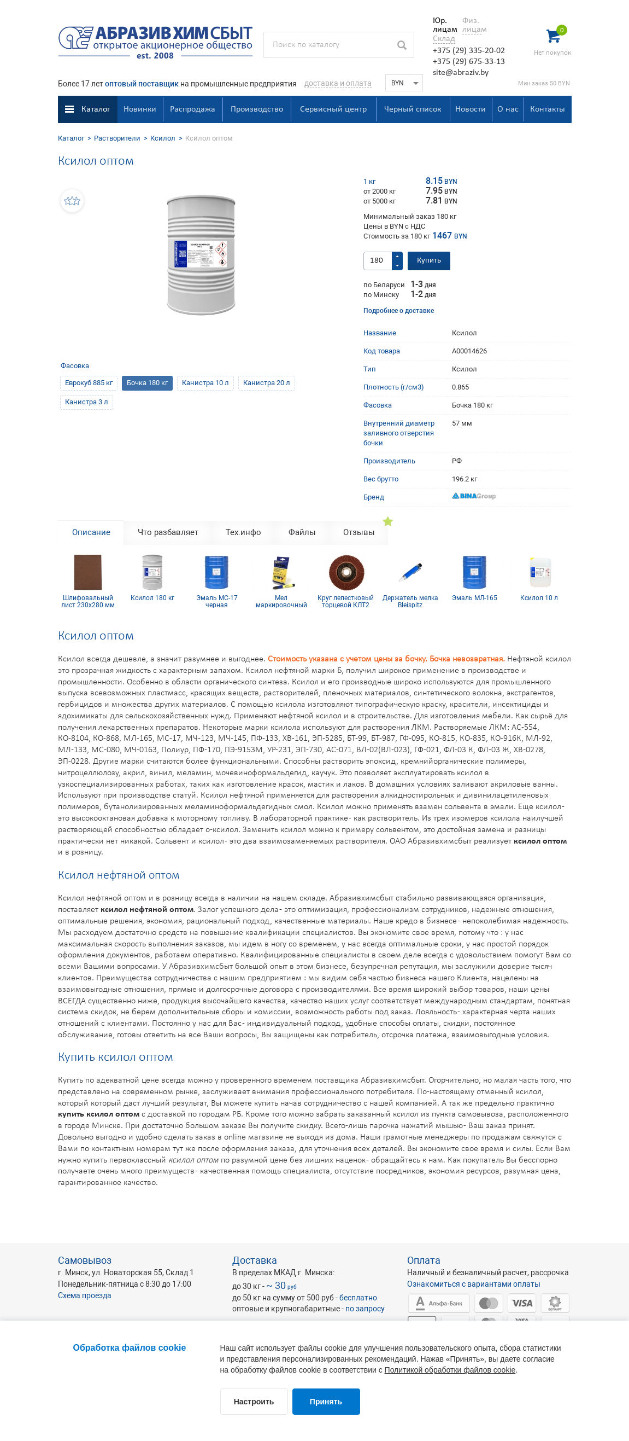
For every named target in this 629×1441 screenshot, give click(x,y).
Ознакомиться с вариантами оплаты (473, 1284)
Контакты (547, 109)
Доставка (254, 1260)
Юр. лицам (442, 25)
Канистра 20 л (266, 383)
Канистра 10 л (205, 383)
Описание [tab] (91, 532)
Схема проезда (84, 1295)
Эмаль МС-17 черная (217, 601)
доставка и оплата (338, 83)
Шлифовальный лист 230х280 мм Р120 (88, 601)
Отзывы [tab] (359, 532)
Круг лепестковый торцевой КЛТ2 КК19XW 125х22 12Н (346, 601)
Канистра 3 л (86, 402)
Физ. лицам (471, 25)
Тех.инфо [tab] (243, 532)
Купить (429, 261)
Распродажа (192, 109)
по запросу (365, 1308)
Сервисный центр (333, 109)
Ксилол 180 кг (152, 598)
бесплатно (358, 1297)
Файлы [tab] (302, 532)
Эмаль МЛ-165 (474, 598)
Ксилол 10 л (539, 598)
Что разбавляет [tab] (168, 532)
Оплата (423, 1260)
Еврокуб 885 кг (89, 383)
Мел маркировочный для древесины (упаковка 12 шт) (281, 601)
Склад (444, 38)
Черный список (412, 109)
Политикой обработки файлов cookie (450, 1370)
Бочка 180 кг (147, 383)
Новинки (140, 109)
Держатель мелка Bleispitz (410, 601)
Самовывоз (84, 1260)
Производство (257, 109)
